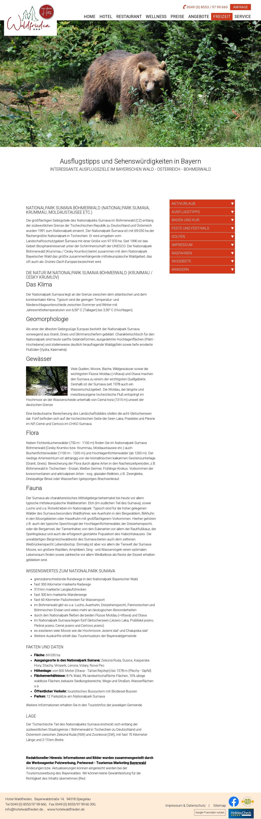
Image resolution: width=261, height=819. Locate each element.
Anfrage (240, 7)
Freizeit (222, 16)
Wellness (156, 16)
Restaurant (129, 16)
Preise (177, 16)
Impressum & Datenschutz (185, 805)
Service (243, 16)
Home (89, 16)
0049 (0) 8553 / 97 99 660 (205, 7)
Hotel (106, 16)
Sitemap (219, 805)
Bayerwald (138, 763)
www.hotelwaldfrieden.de (66, 809)
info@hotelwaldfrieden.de (24, 809)
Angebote (198, 16)
